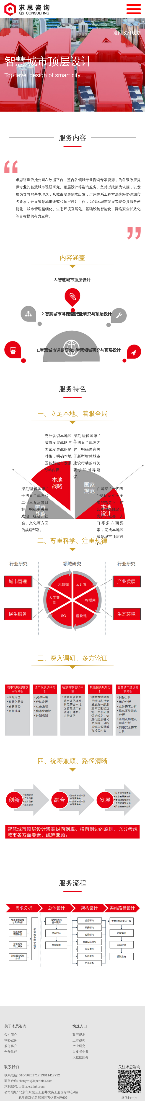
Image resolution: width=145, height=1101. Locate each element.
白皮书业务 (80, 1051)
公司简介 (10, 1034)
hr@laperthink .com (31, 1086)
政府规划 (78, 1034)
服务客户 (10, 1046)
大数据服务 (80, 1057)
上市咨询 (78, 1040)
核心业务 (10, 1040)
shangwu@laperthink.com (35, 1081)
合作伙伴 (10, 1051)
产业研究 (78, 1046)
